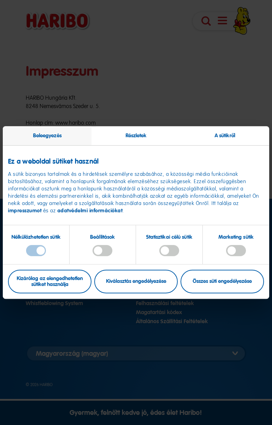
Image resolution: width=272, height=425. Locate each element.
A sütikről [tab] (225, 135)
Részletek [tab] (136, 135)
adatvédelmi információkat (90, 210)
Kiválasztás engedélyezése (136, 281)
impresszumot (25, 210)
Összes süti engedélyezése (222, 281)
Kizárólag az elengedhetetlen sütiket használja (50, 281)
